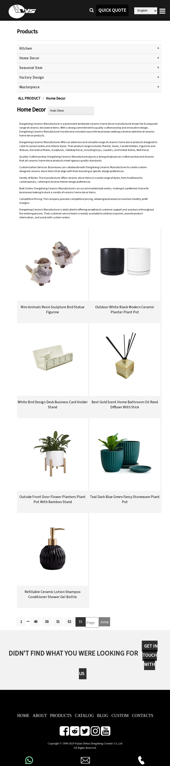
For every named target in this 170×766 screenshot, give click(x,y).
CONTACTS (142, 715)
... (28, 620)
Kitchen (25, 48)
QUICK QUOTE (112, 10)
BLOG (102, 715)
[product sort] (71, 111)
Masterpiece (29, 87)
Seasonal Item (30, 68)
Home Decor (29, 58)
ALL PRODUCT (29, 98)
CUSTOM (120, 715)
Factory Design (31, 77)
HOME (23, 715)
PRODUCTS (61, 715)
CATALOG (84, 715)
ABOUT (40, 715)
